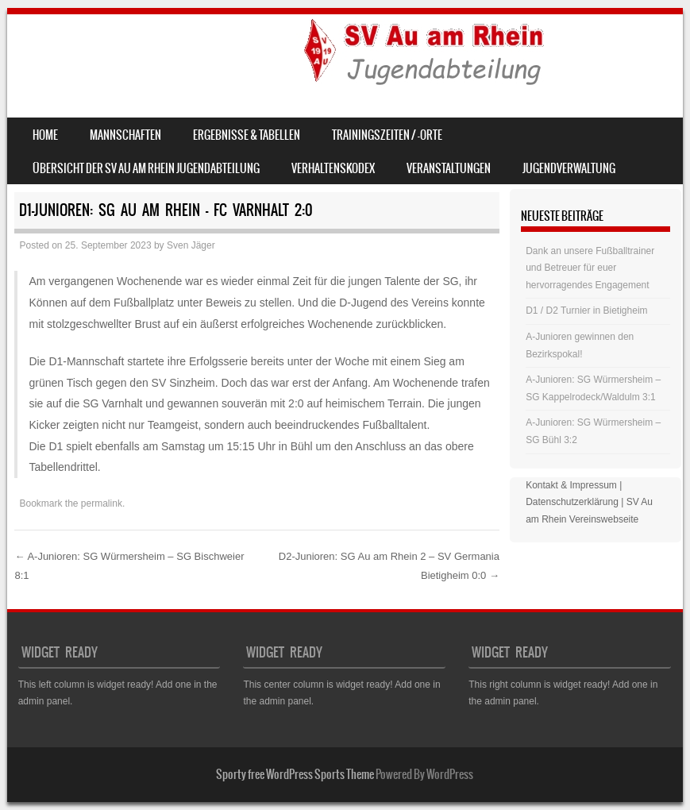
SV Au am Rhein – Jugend (152, 52)
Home (45, 135)
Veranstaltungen (449, 168)
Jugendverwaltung (568, 168)
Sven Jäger (191, 245)
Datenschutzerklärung (572, 501)
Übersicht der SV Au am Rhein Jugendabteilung (146, 168)
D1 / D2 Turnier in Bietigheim (586, 310)
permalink (101, 503)
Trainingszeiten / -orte (387, 135)
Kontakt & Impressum (571, 485)
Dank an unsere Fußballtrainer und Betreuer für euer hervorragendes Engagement (590, 268)
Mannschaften (125, 135)
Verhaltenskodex (333, 168)
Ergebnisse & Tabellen (246, 135)
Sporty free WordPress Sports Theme (295, 774)
